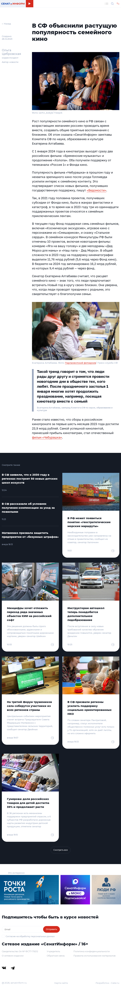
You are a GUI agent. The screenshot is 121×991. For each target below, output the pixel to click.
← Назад (6, 23)
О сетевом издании (13, 955)
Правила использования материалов (94, 955)
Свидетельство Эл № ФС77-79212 (20, 951)
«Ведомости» (96, 190)
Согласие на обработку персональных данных (30, 936)
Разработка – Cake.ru (107, 983)
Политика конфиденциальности (91, 951)
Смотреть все (60, 850)
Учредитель (53, 951)
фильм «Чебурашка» (47, 437)
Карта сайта (61, 983)
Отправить (51, 929)
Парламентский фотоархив (80, 362)
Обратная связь (56, 955)
